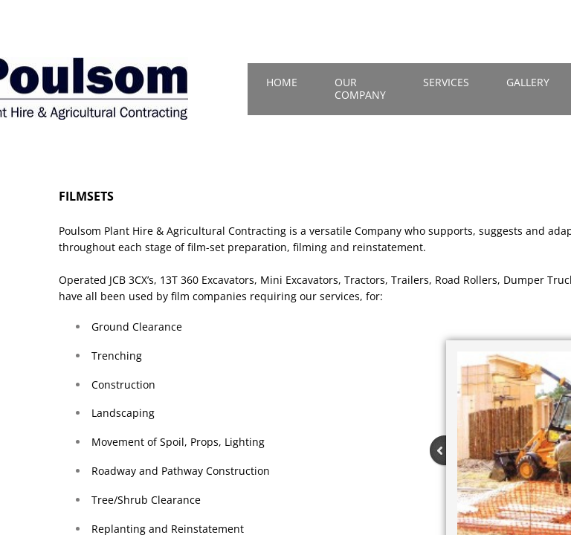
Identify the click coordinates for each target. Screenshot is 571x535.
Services (446, 82)
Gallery (527, 82)
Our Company (360, 88)
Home (281, 82)
